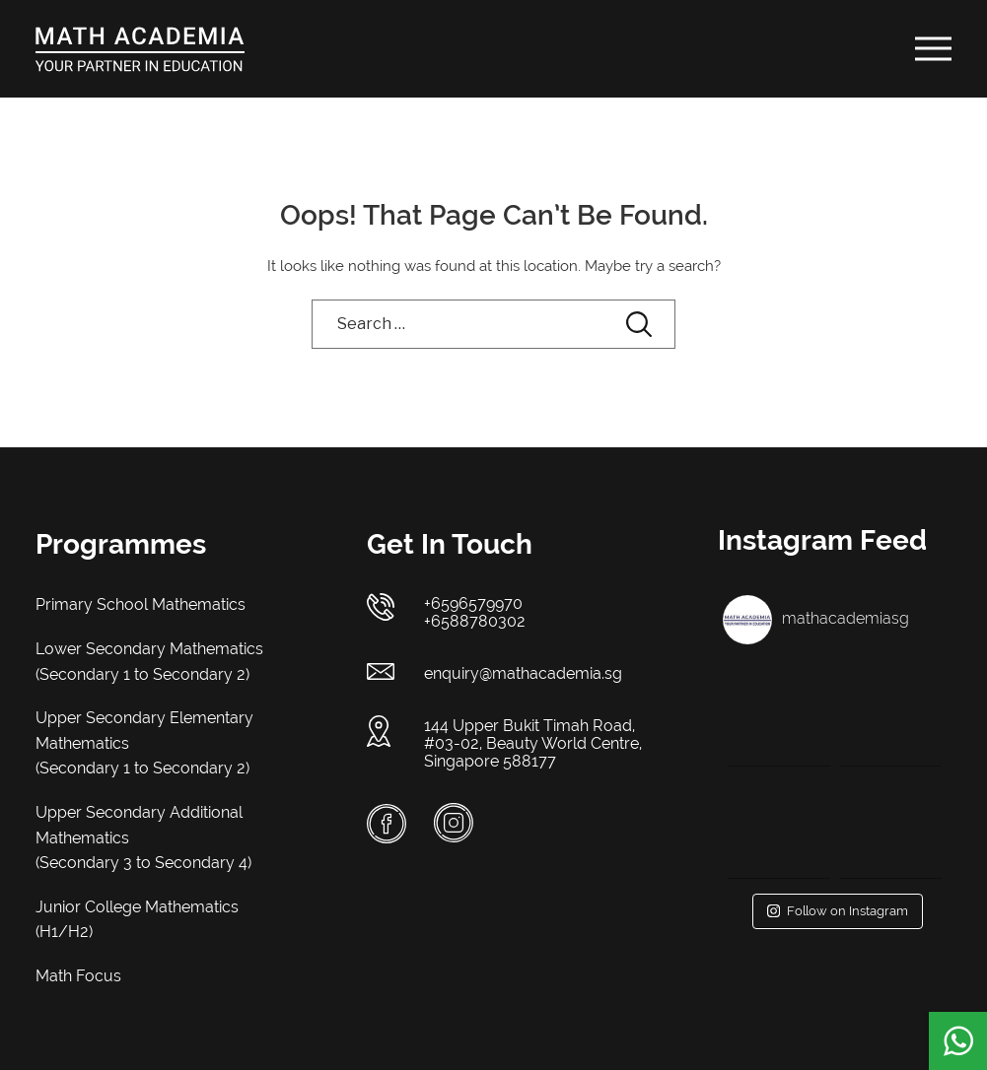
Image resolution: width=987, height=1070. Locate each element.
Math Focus (78, 976)
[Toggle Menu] (933, 48)
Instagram (453, 822)
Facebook (386, 823)
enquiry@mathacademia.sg (523, 673)
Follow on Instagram (837, 910)
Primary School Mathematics (140, 604)
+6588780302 (475, 621)
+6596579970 (473, 603)
